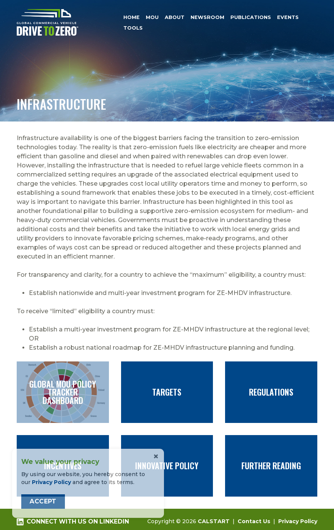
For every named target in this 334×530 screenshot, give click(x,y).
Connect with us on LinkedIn (73, 521)
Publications (250, 17)
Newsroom (207, 17)
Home (131, 17)
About (174, 17)
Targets (167, 392)
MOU (152, 17)
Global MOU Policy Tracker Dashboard (63, 392)
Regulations (271, 392)
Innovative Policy (167, 466)
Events (288, 17)
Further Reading (271, 466)
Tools (133, 28)
